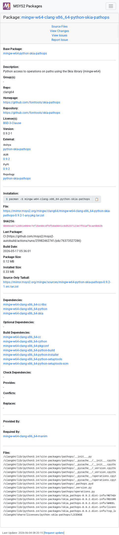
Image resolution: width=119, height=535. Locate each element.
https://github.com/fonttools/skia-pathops (31, 102)
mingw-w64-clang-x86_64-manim (25, 436)
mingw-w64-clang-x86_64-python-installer (31, 355)
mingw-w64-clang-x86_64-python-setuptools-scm (35, 363)
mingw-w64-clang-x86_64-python (25, 309)
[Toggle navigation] (111, 6)
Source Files (59, 26)
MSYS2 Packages (22, 6)
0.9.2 (6, 159)
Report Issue (59, 40)
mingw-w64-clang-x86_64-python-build (29, 350)
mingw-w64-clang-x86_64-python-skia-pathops (65, 17)
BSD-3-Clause (12, 123)
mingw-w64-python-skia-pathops (25, 53)
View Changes (59, 31)
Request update (54, 533)
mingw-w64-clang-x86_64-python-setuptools (32, 359)
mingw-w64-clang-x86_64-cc (22, 337)
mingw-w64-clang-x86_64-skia (23, 313)
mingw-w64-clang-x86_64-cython (25, 341)
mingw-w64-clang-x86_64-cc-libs (24, 304)
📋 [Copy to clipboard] (97, 199)
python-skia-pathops (17, 149)
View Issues (59, 35)
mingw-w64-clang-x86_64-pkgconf (26, 346)
